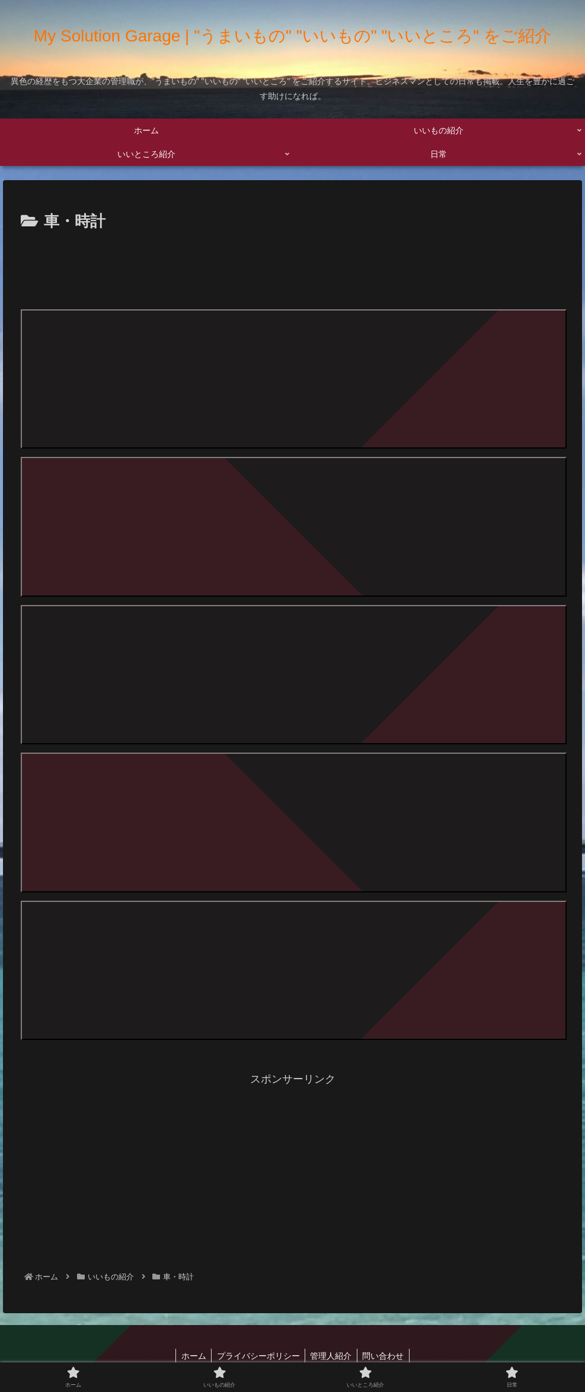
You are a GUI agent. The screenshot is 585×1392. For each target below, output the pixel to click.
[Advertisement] (292, 268)
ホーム (190, 1354)
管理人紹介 (332, 1354)
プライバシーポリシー (257, 1354)
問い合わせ (386, 1354)
